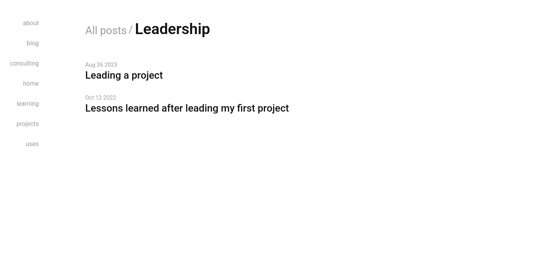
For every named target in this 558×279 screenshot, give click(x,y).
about (31, 23)
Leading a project (124, 75)
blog (33, 43)
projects (27, 123)
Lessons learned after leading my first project (187, 108)
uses (32, 144)
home (31, 83)
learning (28, 103)
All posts (106, 30)
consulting (24, 63)
